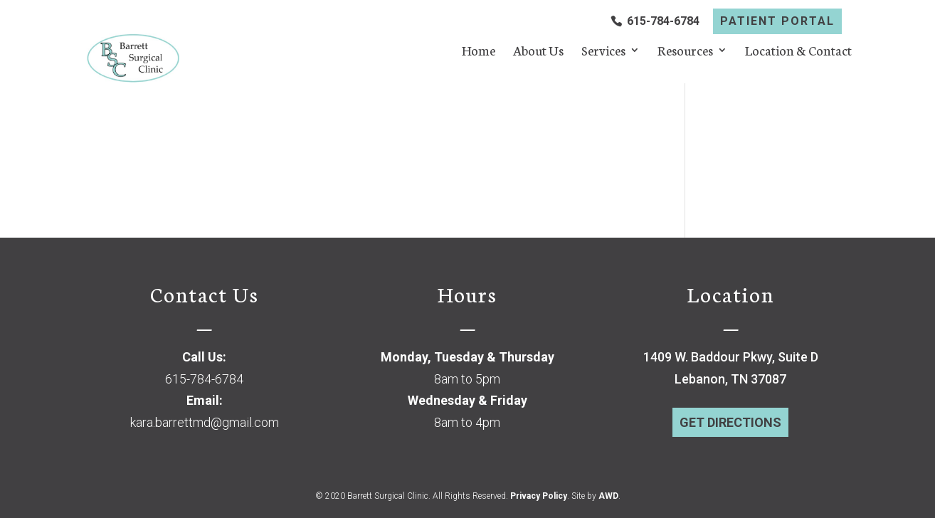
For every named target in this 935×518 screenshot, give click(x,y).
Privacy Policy (538, 496)
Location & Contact (798, 52)
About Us (538, 52)
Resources (685, 52)
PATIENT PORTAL (777, 21)
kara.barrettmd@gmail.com (204, 422)
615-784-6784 (663, 21)
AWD (608, 496)
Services (603, 52)
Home (478, 52)
